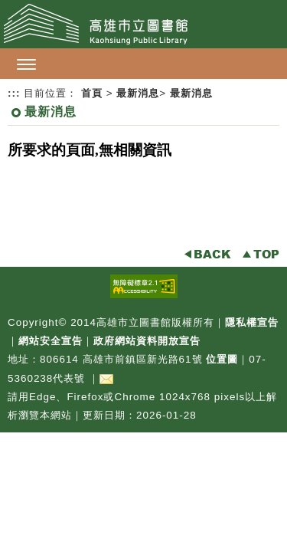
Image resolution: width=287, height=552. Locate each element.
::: (14, 93)
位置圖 (222, 359)
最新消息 (137, 93)
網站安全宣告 (50, 341)
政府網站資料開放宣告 (147, 341)
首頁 (92, 93)
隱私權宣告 (252, 322)
